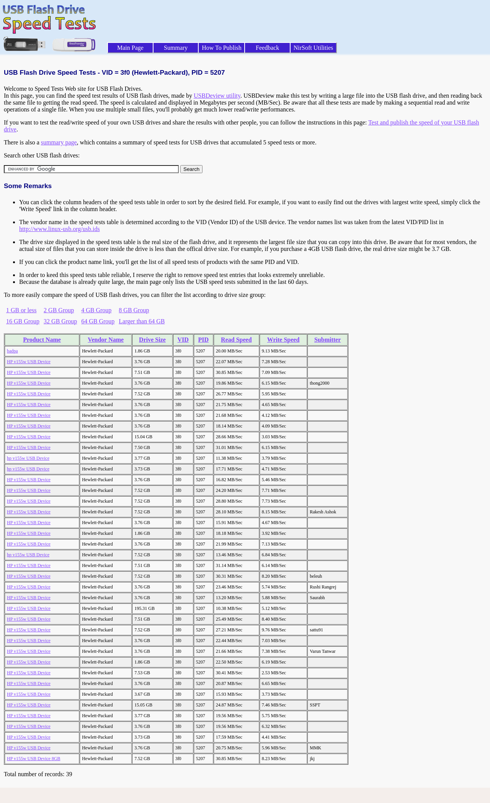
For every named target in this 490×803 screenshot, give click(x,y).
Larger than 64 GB (142, 321)
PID (203, 339)
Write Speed (283, 339)
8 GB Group (134, 310)
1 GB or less (21, 310)
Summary (176, 47)
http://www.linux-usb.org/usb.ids (59, 229)
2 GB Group (59, 310)
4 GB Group (96, 310)
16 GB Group (22, 321)
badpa (12, 351)
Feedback (267, 47)
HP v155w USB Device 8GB (33, 758)
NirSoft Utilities (313, 47)
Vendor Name (106, 339)
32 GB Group (60, 321)
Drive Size (152, 339)
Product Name (42, 339)
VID (183, 339)
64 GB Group (97, 321)
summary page (59, 142)
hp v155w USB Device (28, 458)
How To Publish (222, 47)
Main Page (130, 47)
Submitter (327, 339)
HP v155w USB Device (29, 361)
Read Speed (236, 339)
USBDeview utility (217, 95)
